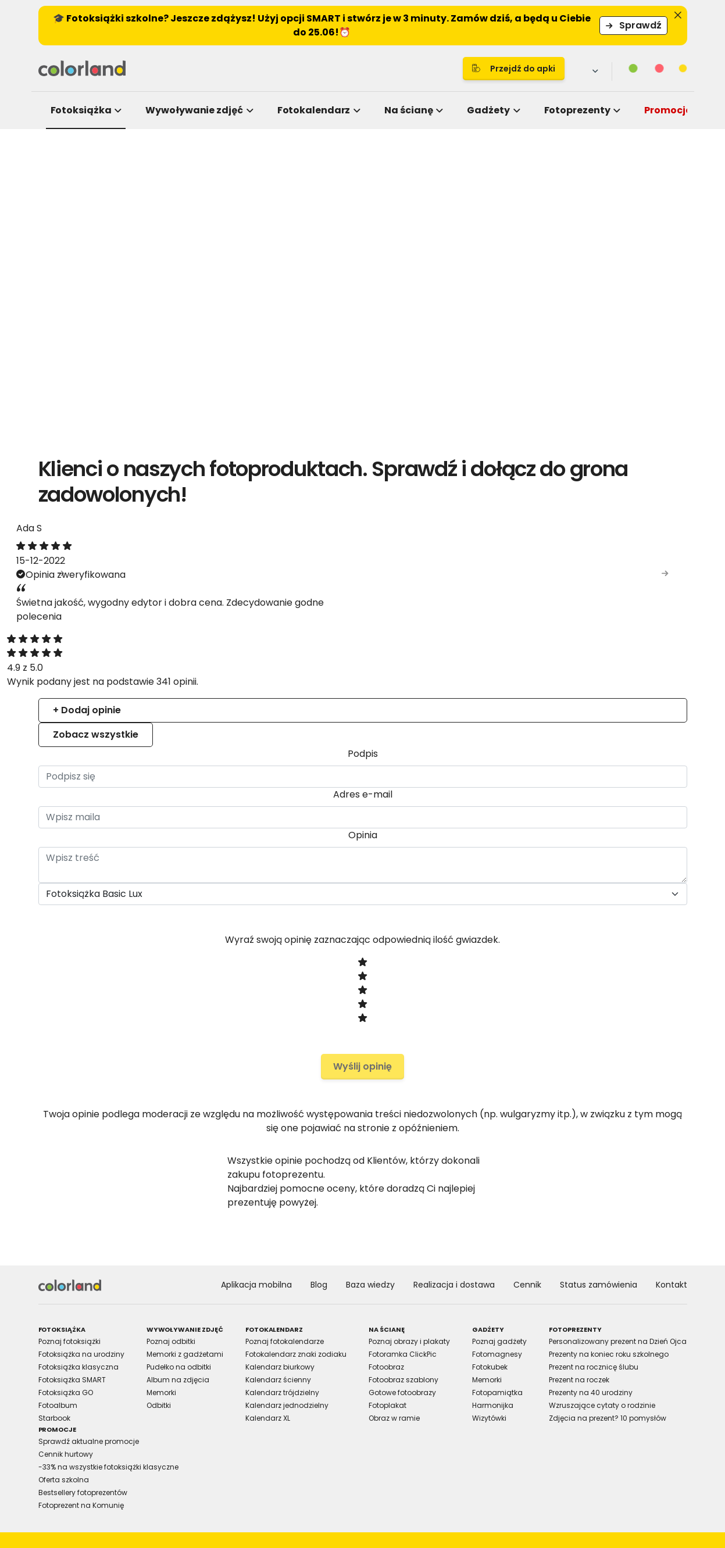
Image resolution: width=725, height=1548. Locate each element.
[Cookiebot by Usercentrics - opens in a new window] (565, 639)
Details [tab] (362, 672)
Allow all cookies (565, 904)
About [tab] (537, 672)
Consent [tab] (188, 672)
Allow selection (463, 904)
